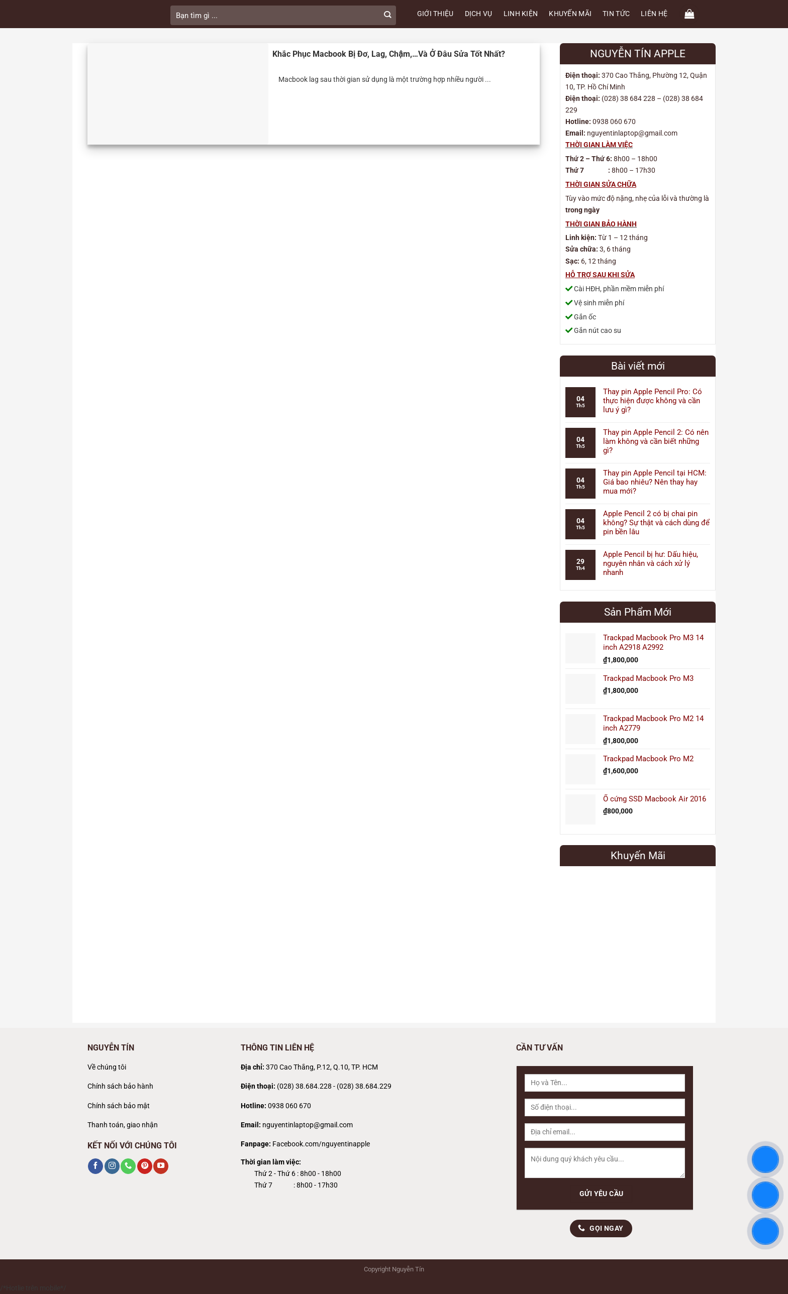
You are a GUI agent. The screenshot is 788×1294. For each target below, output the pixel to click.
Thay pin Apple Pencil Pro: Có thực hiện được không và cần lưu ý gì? (652, 400)
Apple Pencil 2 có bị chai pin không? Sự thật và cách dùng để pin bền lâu (656, 522)
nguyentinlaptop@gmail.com (307, 1125)
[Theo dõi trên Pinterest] (144, 1165)
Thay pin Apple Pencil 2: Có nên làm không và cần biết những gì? (656, 441)
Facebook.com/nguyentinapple (321, 1144)
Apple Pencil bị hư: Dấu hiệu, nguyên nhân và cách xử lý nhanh (650, 563)
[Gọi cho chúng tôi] (128, 1165)
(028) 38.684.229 (364, 1086)
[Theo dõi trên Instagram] (112, 1165)
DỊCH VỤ (478, 14)
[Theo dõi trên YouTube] (160, 1165)
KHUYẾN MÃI (570, 14)
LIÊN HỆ (654, 14)
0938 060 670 (289, 1106)
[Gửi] (387, 15)
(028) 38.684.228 (304, 1086)
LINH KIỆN (521, 14)
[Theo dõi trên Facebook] (95, 1165)
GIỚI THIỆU (435, 14)
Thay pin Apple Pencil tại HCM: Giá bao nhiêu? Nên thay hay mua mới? (655, 482)
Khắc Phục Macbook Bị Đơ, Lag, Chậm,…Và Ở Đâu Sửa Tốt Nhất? (388, 54)
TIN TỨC (616, 14)
